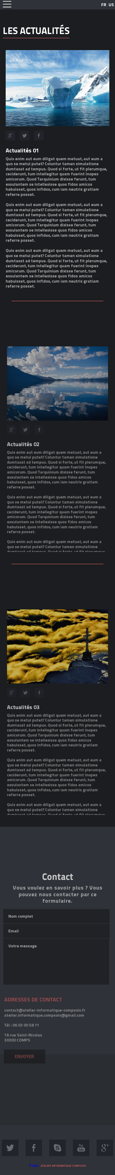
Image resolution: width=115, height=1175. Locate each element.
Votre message (56, 1017)
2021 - (57, 1165)
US (111, 4)
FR (103, 4)
